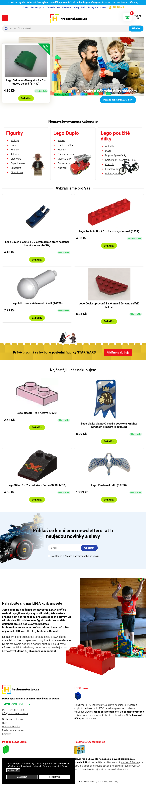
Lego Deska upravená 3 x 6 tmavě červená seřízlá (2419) (109, 305)
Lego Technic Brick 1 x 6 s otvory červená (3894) (109, 231)
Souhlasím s (73, 556)
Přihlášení (118, 7)
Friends (15, 149)
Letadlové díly (112, 169)
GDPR (5, 722)
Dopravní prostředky (68, 163)
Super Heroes (18, 163)
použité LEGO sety (130, 762)
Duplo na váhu (65, 145)
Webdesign (114, 781)
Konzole (109, 164)
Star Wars (16, 158)
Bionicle (54, 631)
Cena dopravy (53, 7)
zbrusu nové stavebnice (115, 769)
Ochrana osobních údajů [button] (55, 766)
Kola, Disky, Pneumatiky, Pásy (120, 159)
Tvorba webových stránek (95, 781)
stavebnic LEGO (46, 609)
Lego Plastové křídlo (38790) (109, 485)
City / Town (17, 172)
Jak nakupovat (37, 7)
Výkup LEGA (79, 7)
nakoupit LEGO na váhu (100, 708)
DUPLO (31, 631)
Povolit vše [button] (54, 777)
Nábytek (62, 167)
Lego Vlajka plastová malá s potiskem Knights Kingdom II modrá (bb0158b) (109, 425)
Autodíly (109, 146)
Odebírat (89, 547)
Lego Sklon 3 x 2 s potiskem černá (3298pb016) (37, 485)
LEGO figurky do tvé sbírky (98, 704)
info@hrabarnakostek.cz (15, 713)
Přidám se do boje (118, 352)
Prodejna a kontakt (97, 7)
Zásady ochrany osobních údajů (82, 556)
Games (14, 145)
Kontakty (6, 734)
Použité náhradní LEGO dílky (117, 99)
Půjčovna (66, 7)
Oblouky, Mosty (113, 173)
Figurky (62, 149)
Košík (136, 18)
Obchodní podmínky (12, 719)
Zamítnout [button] (22, 777)
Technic (41, 631)
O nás (25, 7)
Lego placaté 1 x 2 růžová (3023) (37, 413)
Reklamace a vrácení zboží (16, 730)
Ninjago (15, 140)
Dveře (108, 150)
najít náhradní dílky (23, 616)
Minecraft (16, 167)
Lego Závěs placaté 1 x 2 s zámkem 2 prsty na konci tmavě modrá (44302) (37, 243)
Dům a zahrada (66, 154)
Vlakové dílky (64, 158)
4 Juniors (16, 154)
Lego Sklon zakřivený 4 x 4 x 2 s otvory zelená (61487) (26, 82)
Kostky (61, 140)
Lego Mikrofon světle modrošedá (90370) (37, 303)
